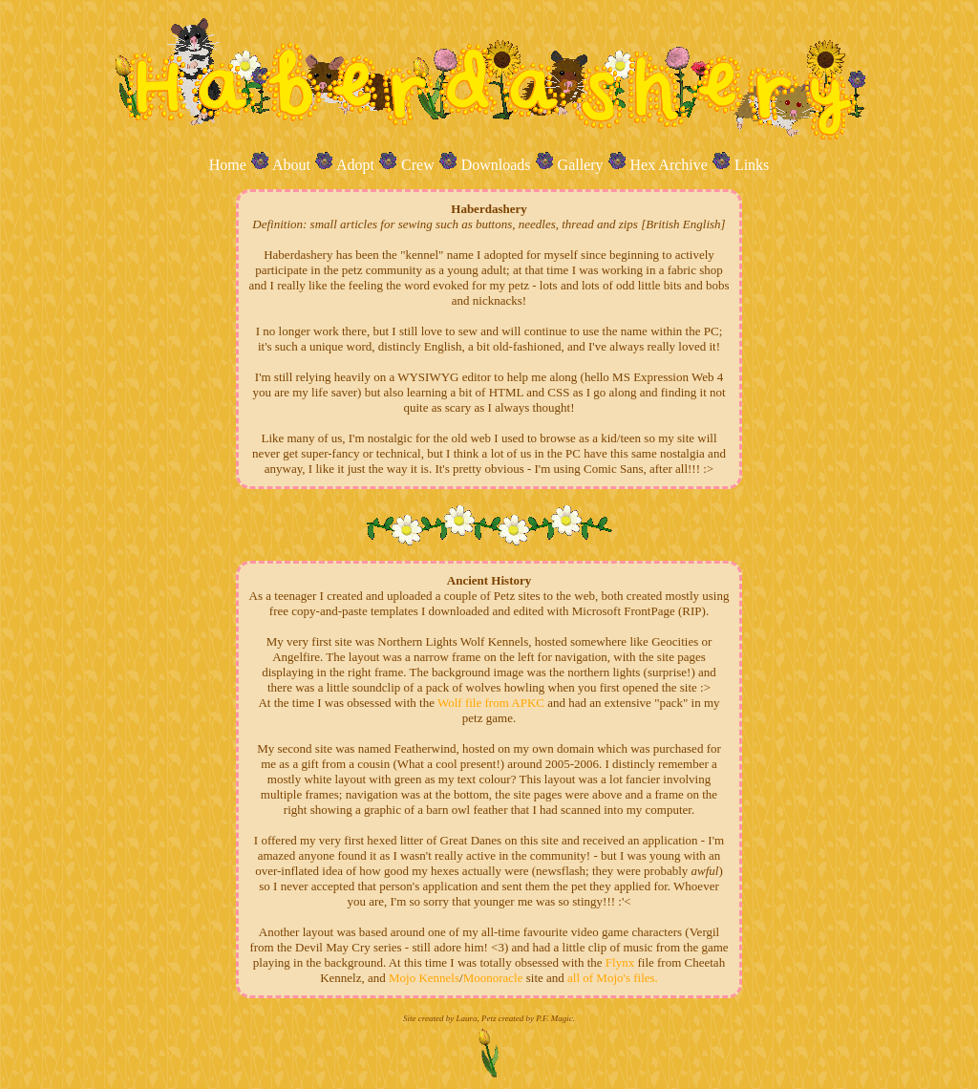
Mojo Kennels (424, 978)
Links (751, 165)
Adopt (355, 165)
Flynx (620, 962)
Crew (418, 165)
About (291, 165)
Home (227, 165)
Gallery (581, 165)
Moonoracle (493, 978)
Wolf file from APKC (490, 702)
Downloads (496, 165)
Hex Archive (669, 165)
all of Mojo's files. (612, 978)
